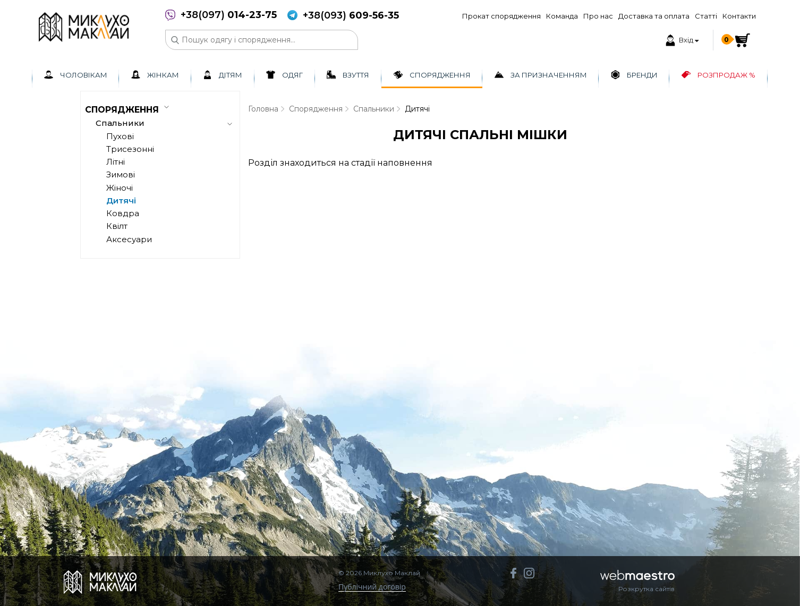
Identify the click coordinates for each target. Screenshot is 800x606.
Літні (115, 161)
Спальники (373, 109)
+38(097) (229, 15)
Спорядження (316, 109)
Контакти (739, 16)
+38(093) (351, 15)
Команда (562, 16)
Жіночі (119, 187)
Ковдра (122, 213)
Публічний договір (372, 587)
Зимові (120, 174)
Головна (263, 109)
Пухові (120, 136)
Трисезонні (130, 148)
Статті (706, 16)
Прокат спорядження (501, 16)
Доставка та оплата (654, 16)
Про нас (598, 16)
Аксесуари (129, 239)
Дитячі (121, 200)
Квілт (116, 226)
